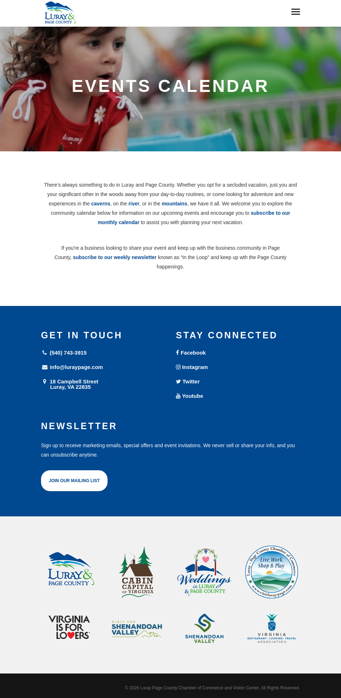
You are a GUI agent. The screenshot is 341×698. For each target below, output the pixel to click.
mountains (174, 203)
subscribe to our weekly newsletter (115, 257)
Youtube (189, 396)
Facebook (191, 353)
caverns (100, 203)
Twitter (188, 381)
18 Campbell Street (103, 384)
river (133, 203)
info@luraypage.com (72, 367)
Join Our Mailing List (74, 480)
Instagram (192, 367)
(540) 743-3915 (64, 353)
